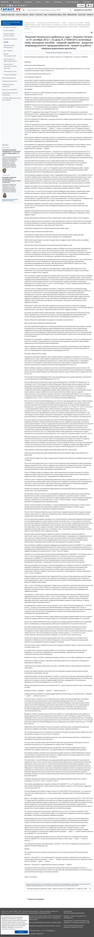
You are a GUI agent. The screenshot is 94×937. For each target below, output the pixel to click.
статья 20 (28, 336)
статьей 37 (39, 191)
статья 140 (63, 744)
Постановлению (59, 798)
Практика (39, 15)
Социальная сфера (55, 15)
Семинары (58, 2)
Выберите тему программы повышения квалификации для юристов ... (10, 200)
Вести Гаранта (8, 51)
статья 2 (32, 242)
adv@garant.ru (68, 922)
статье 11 (33, 479)
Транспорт (82, 15)
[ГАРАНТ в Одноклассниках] (21, 5)
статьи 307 (40, 536)
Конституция (29, 377)
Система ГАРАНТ (9, 30)
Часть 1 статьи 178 (30, 585)
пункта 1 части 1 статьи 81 (51, 283)
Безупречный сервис (10, 27)
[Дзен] (10, 5)
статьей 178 (66, 716)
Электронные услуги (10, 71)
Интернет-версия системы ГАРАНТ (9, 35)
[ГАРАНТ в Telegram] (16, 5)
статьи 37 (35, 384)
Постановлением (80, 680)
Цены (38, 2)
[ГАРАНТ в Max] (13, 5)
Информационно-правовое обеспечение (11, 23)
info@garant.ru (51, 930)
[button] (83, 10)
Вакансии (16, 2)
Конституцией (38, 205)
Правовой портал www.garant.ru (9, 46)
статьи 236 (28, 132)
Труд (45, 15)
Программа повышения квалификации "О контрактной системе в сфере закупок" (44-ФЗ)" (11, 152)
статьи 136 (57, 818)
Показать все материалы (35, 899)
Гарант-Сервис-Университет (35, 933)
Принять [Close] (21, 932)
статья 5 (80, 218)
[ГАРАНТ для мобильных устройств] (5, 5)
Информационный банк (9, 81)
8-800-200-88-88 (68, 911)
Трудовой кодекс (68, 793)
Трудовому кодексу (42, 802)
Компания (4, 2)
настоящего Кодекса (37, 313)
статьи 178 (74, 128)
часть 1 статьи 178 (30, 573)
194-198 (64, 844)
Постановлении (31, 382)
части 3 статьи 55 (49, 463)
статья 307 (33, 505)
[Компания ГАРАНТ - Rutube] (24, 5)
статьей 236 (40, 760)
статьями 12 (57, 844)
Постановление (38, 446)
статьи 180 (75, 558)
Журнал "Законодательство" (10, 55)
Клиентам (86, 2)
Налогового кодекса (59, 699)
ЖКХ (64, 15)
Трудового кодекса (57, 168)
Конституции (39, 343)
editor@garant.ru (68, 917)
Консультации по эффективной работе (10, 60)
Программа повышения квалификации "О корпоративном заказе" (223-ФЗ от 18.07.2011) (11, 180)
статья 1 (35, 398)
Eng (89, 5)
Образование (72, 15)
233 (50, 757)
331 (69, 844)
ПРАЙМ (6, 42)
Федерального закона (77, 607)
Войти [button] (81, 5)
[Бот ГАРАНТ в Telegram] (18, 5)
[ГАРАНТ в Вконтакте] (7, 5)
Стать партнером (72, 2)
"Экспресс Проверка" (10, 75)
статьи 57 (32, 512)
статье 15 (33, 289)
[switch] (24, 10)
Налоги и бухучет (22, 15)
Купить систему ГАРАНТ (9, 89)
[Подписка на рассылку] (2, 5)
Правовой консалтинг (10, 39)
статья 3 (39, 272)
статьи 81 (90, 175)
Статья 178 (28, 472)
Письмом (27, 791)
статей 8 (40, 587)
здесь (70, 52)
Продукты (28, 2)
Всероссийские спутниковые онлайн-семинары (10, 66)
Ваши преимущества (9, 78)
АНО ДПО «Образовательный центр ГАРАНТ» (11, 99)
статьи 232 (44, 757)
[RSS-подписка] (27, 5)
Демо (47, 2)
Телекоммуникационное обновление (10, 94)
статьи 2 (46, 398)
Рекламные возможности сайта (81, 922)
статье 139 (34, 616)
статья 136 (50, 734)
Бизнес (31, 15)
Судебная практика (8, 15)
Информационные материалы (8, 85)
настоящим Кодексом (41, 328)
